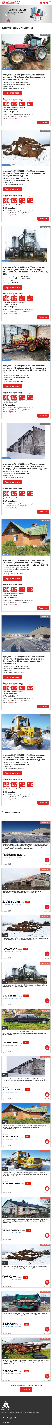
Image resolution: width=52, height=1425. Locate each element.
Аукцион (6, 864)
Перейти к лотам (12, 93)
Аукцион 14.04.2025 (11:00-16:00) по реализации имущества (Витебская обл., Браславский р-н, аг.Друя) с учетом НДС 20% (25, 77)
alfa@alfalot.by (12, 118)
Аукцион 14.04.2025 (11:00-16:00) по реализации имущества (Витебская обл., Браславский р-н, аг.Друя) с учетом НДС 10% (25, 173)
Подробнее (43, 122)
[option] (26, 14)
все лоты (4, 815)
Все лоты (26, 1389)
